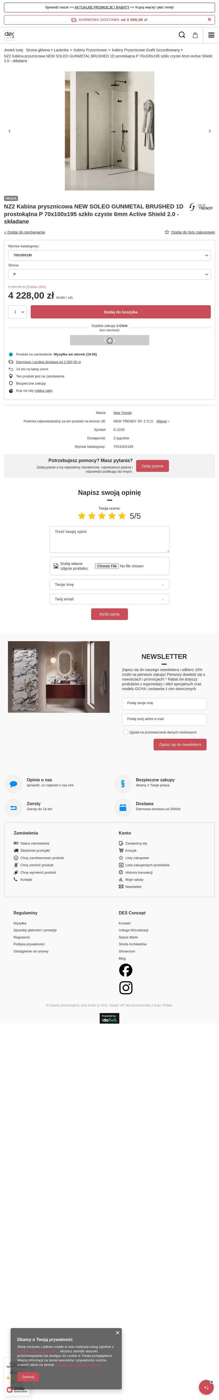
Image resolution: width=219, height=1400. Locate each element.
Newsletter (164, 656)
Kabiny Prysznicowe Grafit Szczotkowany (146, 50)
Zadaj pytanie (152, 466)
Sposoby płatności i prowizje (35, 930)
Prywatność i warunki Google (77, 1365)
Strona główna (38, 50)
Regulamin (22, 937)
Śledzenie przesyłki (35, 850)
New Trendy (123, 413)
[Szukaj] (182, 35)
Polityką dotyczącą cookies (37, 1351)
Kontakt (26, 880)
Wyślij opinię (109, 614)
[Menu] (211, 35)
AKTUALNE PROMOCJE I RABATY (101, 7)
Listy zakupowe (137, 858)
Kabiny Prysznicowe (90, 50)
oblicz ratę (43, 391)
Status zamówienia (34, 843)
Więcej (162, 421)
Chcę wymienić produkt (38, 872)
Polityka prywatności (29, 944)
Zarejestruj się (136, 843)
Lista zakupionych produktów (148, 865)
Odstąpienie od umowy (31, 951)
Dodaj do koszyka (121, 312)
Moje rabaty (135, 880)
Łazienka (61, 50)
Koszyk (131, 850)
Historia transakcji (139, 872)
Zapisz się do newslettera (180, 744)
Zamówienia (26, 833)
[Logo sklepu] (9, 35)
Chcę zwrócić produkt (36, 865)
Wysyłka (20, 923)
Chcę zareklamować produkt (42, 858)
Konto (125, 833)
